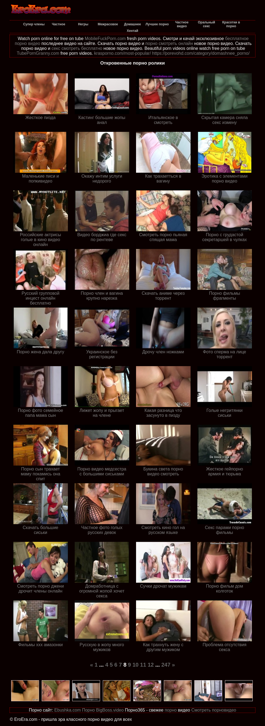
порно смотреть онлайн (169, 43)
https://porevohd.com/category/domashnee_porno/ (201, 53)
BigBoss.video (110, 710)
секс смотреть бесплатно (77, 48)
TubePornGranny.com (38, 53)
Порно (88, 710)
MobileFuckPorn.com (105, 38)
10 (135, 665)
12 (151, 665)
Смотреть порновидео (213, 710)
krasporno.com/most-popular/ (122, 53)
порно (171, 710)
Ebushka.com (67, 710)
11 (143, 665)
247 (165, 665)
